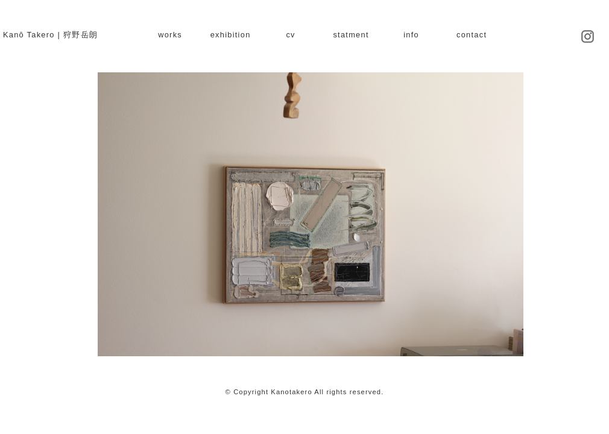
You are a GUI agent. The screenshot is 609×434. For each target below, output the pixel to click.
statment (350, 34)
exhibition (230, 34)
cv (290, 34)
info (411, 34)
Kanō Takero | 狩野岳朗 (50, 34)
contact (471, 34)
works (170, 34)
